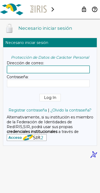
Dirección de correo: (25, 63)
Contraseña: (18, 77)
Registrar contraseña (28, 110)
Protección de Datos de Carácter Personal (50, 57)
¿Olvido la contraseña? (70, 110)
